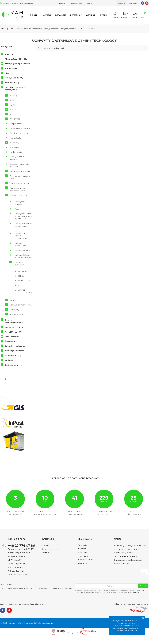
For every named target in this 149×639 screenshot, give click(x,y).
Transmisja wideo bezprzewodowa (17, 189)
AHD (11, 100)
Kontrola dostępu (13, 82)
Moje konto (83, 556)
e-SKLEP (34, 15)
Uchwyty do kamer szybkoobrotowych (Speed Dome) (23, 216)
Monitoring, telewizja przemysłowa (15, 88)
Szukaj (115, 17)
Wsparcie (90, 15)
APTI (20, 285)
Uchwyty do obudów (20, 203)
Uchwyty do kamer (18, 195)
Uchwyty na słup (22, 250)
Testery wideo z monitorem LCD (16, 158)
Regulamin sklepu (50, 549)
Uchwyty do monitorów (20, 305)
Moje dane (83, 552)
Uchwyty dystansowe (20, 263)
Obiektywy (14, 309)
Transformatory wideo (19, 183)
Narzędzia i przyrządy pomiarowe (19, 165)
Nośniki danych (16, 314)
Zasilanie (9, 360)
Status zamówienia (76, 3)
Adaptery (19, 209)
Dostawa (62, 3)
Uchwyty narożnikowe (21, 244)
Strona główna (7, 29)
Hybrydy (13, 95)
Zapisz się (143, 586)
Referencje (76, 15)
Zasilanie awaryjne (13, 365)
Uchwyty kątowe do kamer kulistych (23, 256)
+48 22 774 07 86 (10, 3)
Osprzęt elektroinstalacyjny (14, 321)
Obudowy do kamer (18, 133)
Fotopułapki (15, 138)
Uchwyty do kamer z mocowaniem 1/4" (23, 226)
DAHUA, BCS (24, 281)
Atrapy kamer (15, 124)
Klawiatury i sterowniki (19, 171)
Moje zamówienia (86, 559)
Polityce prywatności (132, 592)
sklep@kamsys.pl (27, 3)
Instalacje (60, 15)
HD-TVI (12, 109)
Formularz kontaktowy (18, 574)
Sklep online (85, 539)
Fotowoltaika (11, 68)
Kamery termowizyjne (19, 128)
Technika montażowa (15, 346)
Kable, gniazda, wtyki (15, 78)
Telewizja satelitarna (14, 351)
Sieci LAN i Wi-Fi (12, 336)
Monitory (13, 300)
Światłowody (11, 341)
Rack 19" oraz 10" (13, 332)
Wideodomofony (13, 355)
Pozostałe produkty (14, 327)
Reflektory (14, 142)
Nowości (46, 15)
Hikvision (22, 276)
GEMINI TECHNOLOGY (25, 291)
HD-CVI (12, 105)
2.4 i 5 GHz (10, 54)
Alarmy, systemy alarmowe (17, 63)
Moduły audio (15, 152)
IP (10, 114)
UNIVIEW (22, 271)
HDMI (7, 73)
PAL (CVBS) (14, 119)
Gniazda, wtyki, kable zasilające (128, 560)
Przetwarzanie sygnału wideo (19, 177)
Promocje (82, 545)
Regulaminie (131, 630)
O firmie (103, 15)
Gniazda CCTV (15, 147)
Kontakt (89, 3)
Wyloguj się (83, 563)
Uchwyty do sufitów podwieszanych (22, 235)
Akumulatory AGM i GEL (16, 59)
